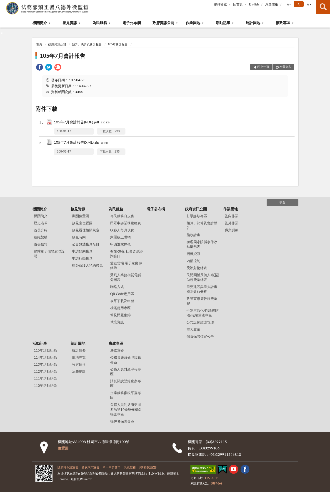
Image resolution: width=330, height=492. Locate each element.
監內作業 (231, 216)
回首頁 (238, 4)
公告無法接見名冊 (85, 244)
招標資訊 (193, 254)
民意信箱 (130, 467)
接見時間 (79, 237)
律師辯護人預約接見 (87, 265)
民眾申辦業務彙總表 (125, 223)
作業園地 (193, 22)
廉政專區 (283, 22)
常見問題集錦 (120, 315)
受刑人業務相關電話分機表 (125, 277)
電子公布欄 (131, 22)
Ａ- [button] (288, 4)
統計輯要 (79, 350)
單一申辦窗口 (111, 467)
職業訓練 (231, 230)
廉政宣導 (117, 350)
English (254, 4)
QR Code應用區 (122, 294)
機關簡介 (39, 22)
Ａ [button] (298, 4)
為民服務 (99, 22)
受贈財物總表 (197, 268)
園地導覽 (79, 357)
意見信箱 (271, 4)
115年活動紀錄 (45, 350)
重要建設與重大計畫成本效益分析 (202, 289)
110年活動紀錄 (45, 385)
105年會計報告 (118, 44)
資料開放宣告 (148, 467)
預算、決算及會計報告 (87, 44)
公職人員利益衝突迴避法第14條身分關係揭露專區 (125, 409)
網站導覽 (220, 4)
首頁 (39, 44)
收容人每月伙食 (122, 230)
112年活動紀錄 (45, 371)
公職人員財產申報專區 (125, 371)
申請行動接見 (82, 258)
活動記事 (223, 22)
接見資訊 (69, 22)
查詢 (323, 7)
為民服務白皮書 (122, 216)
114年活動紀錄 (45, 357)
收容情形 (79, 364)
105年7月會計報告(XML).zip (81, 142)
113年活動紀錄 (45, 364)
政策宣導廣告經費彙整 (202, 300)
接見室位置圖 (82, 223)
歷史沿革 (41, 223)
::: (3, 3)
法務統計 (79, 371)
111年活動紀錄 (45, 378)
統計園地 (253, 22)
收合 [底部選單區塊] (282, 202)
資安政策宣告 (90, 467)
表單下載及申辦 (122, 301)
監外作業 (231, 223)
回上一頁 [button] (263, 67)
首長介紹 (41, 230)
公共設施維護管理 (200, 322)
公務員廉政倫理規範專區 (125, 359)
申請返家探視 (120, 244)
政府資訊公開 (163, 22)
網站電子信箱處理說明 (49, 253)
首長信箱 (41, 244)
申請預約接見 (82, 251)
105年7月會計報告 (62, 55)
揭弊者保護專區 (122, 421)
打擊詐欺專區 (197, 216)
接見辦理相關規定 (85, 230)
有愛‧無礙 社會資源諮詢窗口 (126, 253)
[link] (39, 68)
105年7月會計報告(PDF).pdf (82, 122)
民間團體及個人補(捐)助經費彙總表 (203, 277)
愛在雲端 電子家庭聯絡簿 (126, 265)
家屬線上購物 (120, 237)
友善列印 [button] (285, 67)
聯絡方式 (117, 287)
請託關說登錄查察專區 (125, 383)
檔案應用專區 (120, 308)
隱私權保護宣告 (68, 467)
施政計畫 (193, 235)
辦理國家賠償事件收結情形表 (202, 244)
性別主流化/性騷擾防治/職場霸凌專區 (203, 312)
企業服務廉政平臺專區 (125, 395)
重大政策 (193, 329)
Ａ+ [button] (308, 4)
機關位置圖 (80, 216)
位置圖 (63, 448)
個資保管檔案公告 (200, 336)
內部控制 (193, 261)
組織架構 (41, 237)
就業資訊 (117, 322)
